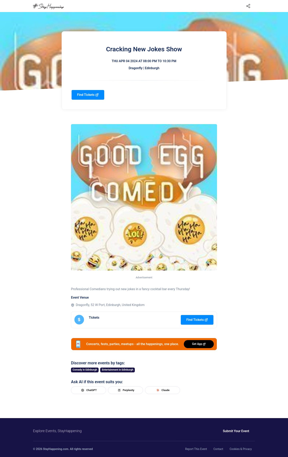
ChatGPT (88, 390)
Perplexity (125, 390)
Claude (162, 390)
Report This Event (196, 449)
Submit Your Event (236, 431)
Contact (218, 449)
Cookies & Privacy (241, 449)
